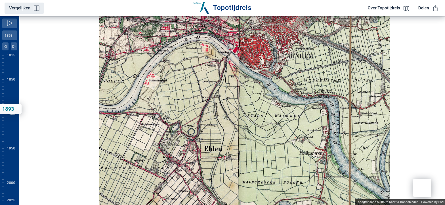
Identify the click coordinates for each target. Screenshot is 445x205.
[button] (422, 188)
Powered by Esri (432, 202)
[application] (232, 110)
